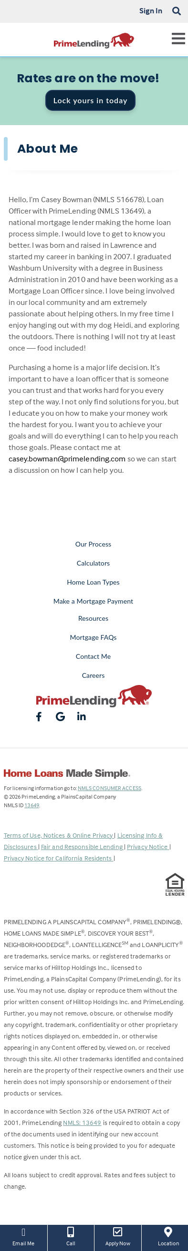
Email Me (23, 1236)
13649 (31, 805)
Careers (93, 675)
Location (168, 1236)
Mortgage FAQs (93, 637)
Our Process (93, 544)
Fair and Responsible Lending (82, 846)
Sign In (151, 10)
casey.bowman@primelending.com (67, 459)
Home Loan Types (93, 582)
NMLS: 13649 (82, 1122)
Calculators (93, 563)
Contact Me (93, 656)
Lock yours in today (90, 100)
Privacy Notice (148, 846)
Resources (93, 618)
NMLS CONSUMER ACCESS (109, 788)
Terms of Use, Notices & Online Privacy (59, 835)
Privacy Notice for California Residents (59, 858)
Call (71, 1236)
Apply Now (118, 1236)
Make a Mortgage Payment (93, 601)
